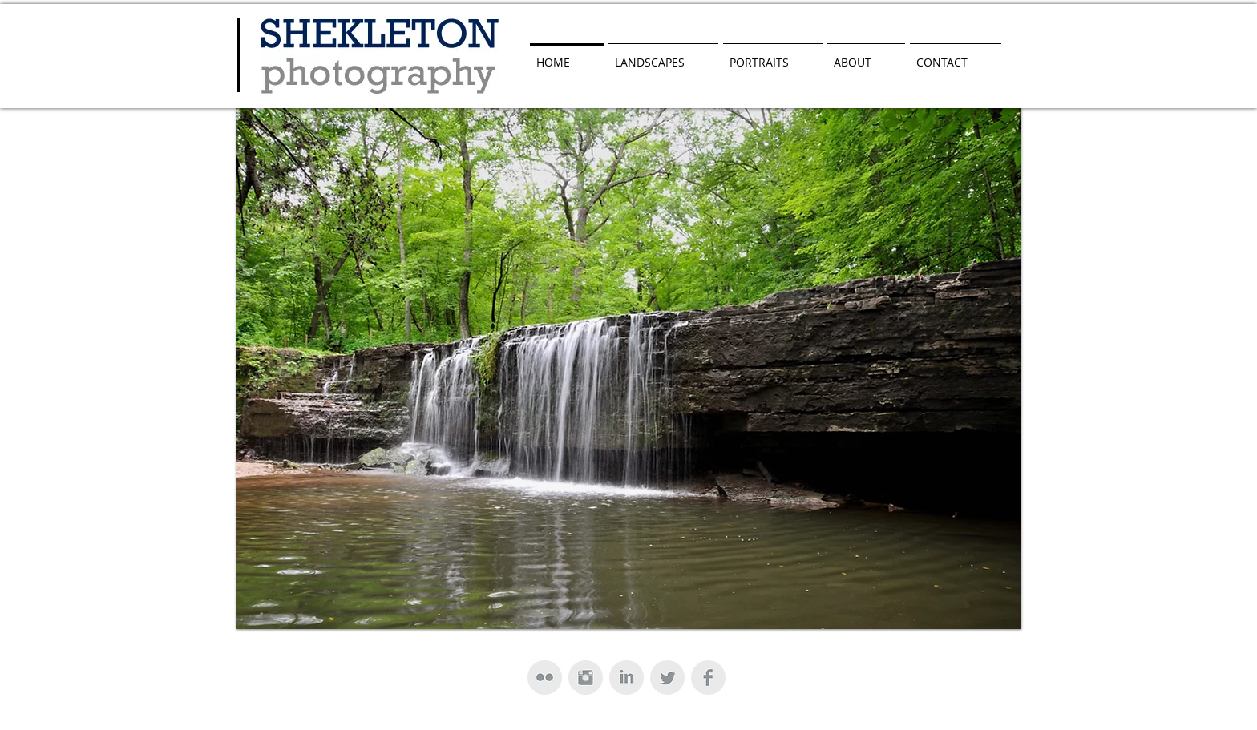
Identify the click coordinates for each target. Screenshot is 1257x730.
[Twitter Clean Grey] (667, 677)
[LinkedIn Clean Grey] (626, 677)
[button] (628, 368)
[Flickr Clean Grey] (544, 677)
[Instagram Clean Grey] (585, 677)
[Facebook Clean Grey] (708, 677)
